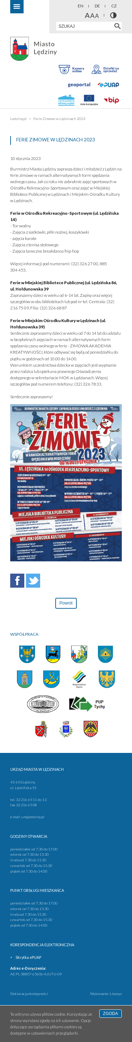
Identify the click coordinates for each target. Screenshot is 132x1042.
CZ (114, 5)
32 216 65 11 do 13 (31, 799)
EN (80, 5)
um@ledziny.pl (32, 817)
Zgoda (110, 1013)
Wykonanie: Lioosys (106, 993)
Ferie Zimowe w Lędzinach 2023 (59, 118)
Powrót (66, 603)
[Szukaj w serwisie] (117, 26)
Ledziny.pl (18, 118)
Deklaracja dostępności (29, 993)
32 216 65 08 (26, 805)
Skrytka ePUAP (28, 957)
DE (97, 5)
